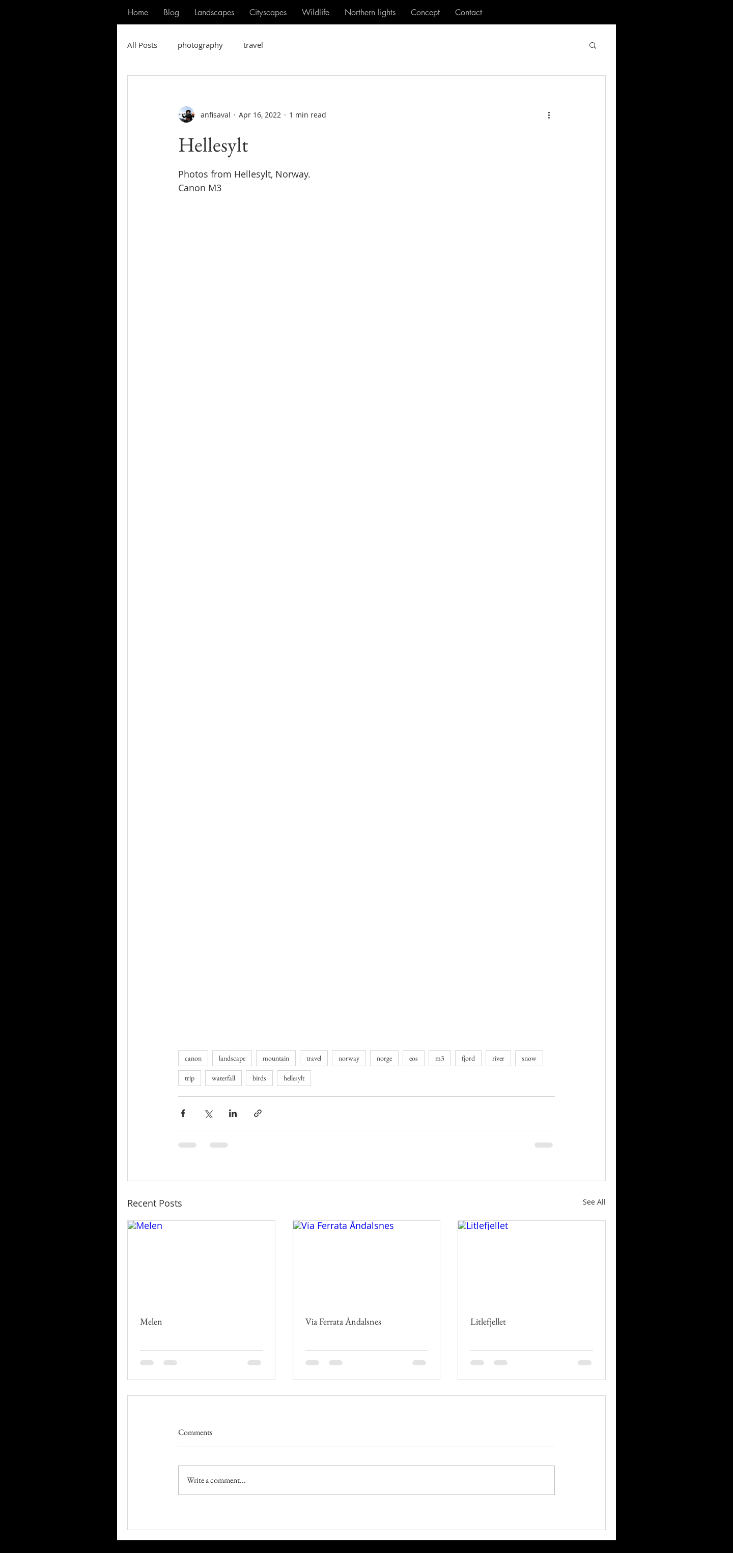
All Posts (142, 44)
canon (193, 1058)
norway (349, 1058)
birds (259, 1077)
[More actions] (549, 114)
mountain (276, 1058)
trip (189, 1077)
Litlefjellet (488, 1321)
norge (384, 1058)
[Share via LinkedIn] (233, 1113)
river (498, 1058)
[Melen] (201, 1262)
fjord (468, 1058)
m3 (439, 1058)
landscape (232, 1058)
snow (529, 1058)
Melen (151, 1321)
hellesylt (294, 1077)
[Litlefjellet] (531, 1262)
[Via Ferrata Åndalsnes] (366, 1262)
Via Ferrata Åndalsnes (343, 1321)
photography (200, 44)
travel (253, 44)
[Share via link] (258, 1113)
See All (594, 1202)
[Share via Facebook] (183, 1113)
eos (413, 1058)
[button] (593, 45)
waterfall (223, 1077)
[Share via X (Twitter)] (208, 1113)
